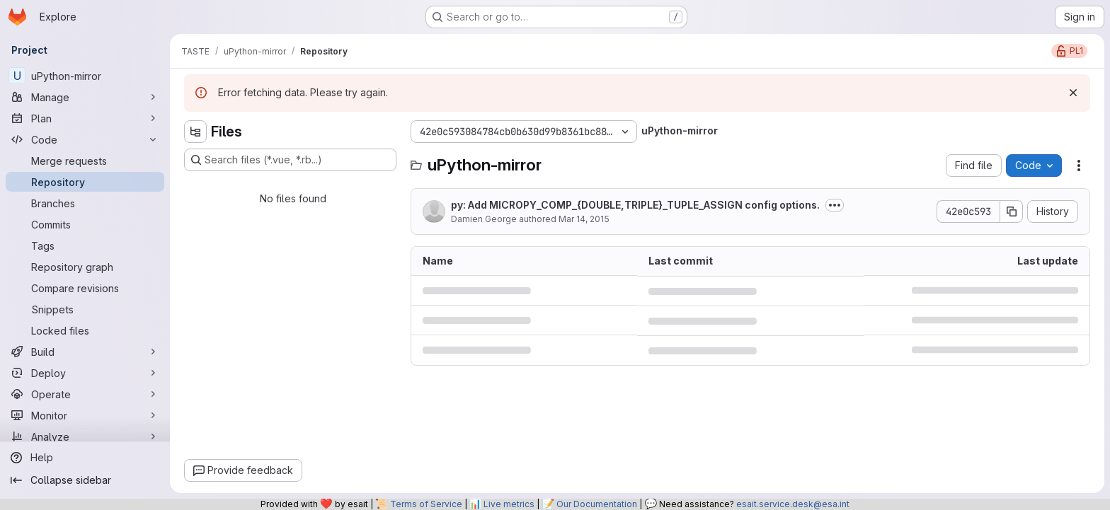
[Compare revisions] (85, 288)
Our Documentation (596, 504)
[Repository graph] (85, 267)
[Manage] (85, 97)
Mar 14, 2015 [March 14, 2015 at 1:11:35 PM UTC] (584, 219)
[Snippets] (85, 309)
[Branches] (85, 203)
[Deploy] (85, 373)
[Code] (85, 139)
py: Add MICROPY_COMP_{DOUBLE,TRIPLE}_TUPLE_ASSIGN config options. (635, 205)
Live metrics (509, 504)
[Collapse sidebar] (85, 480)
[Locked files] (85, 330)
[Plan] (85, 118)
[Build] (85, 351)
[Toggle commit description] (834, 205)
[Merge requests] (85, 160)
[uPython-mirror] (85, 76)
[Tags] (85, 245)
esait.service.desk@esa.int (792, 504)
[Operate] (85, 394)
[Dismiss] (1073, 92)
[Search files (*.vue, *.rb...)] (290, 160)
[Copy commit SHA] (1011, 211)
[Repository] (85, 182)
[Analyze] (85, 436)
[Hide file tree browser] (195, 131)
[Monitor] (85, 415)
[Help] (85, 458)
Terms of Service (426, 504)
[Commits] (85, 224)
